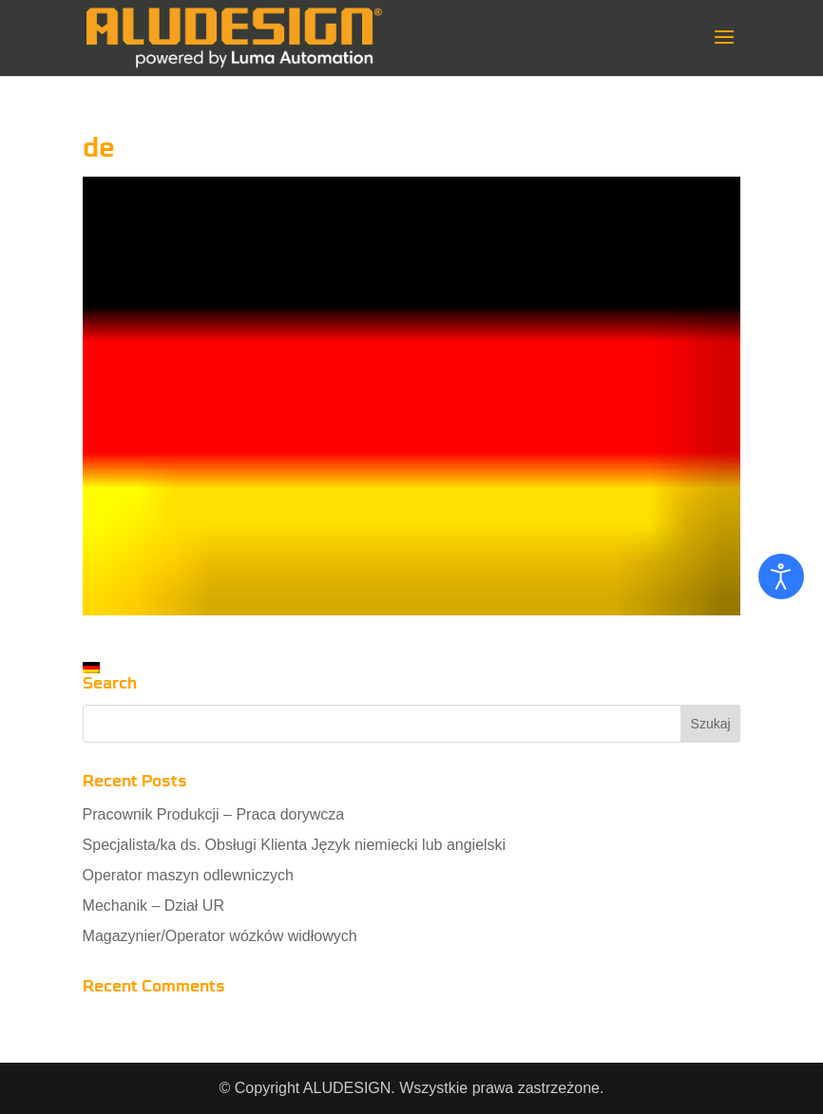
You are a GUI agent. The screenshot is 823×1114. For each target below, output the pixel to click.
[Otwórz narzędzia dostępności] (781, 576)
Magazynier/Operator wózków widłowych (220, 936)
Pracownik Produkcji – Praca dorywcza (214, 814)
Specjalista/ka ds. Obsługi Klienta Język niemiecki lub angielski (295, 845)
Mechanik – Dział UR (153, 905)
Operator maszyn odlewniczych (188, 875)
